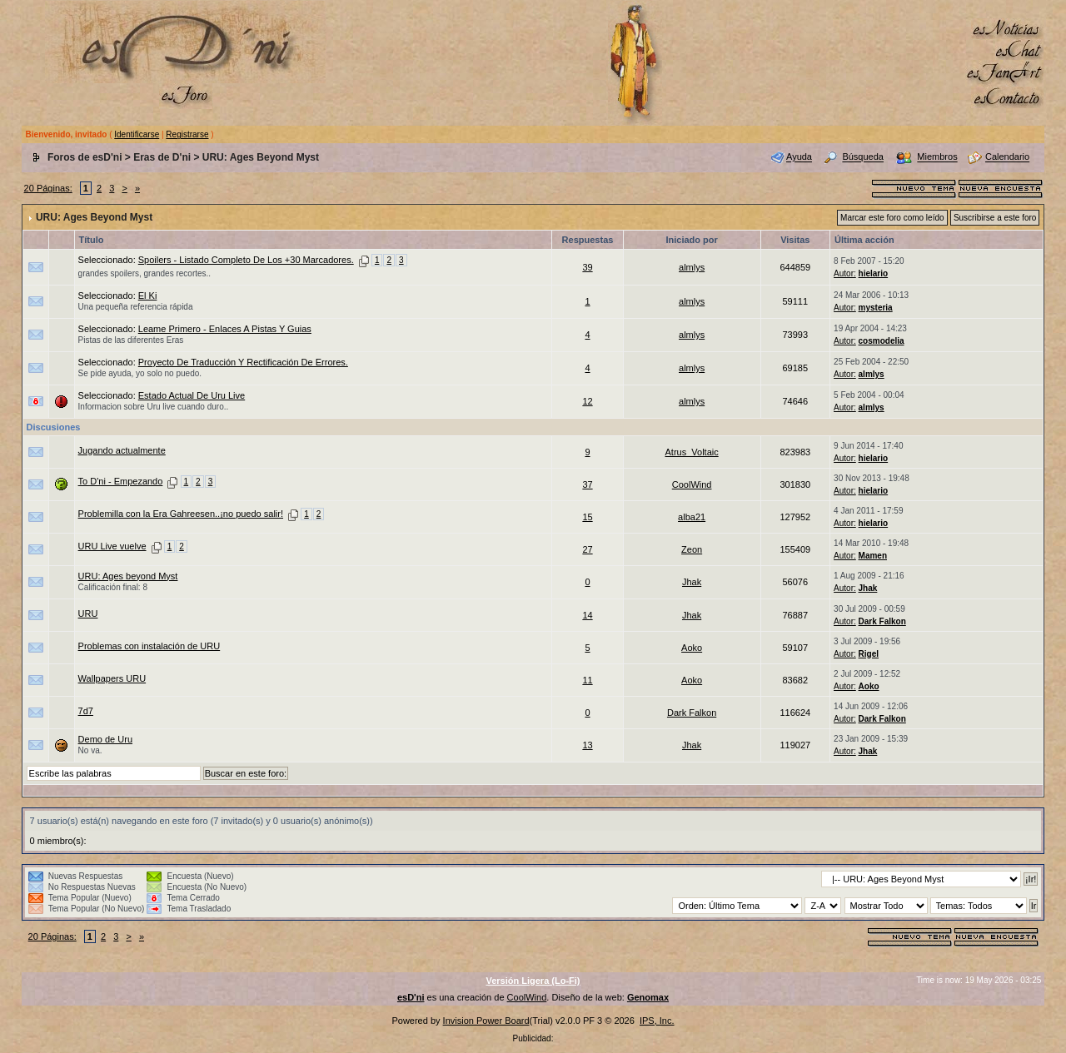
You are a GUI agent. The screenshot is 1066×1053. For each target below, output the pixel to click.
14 (587, 615)
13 (587, 745)
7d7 (85, 711)
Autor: (845, 273)
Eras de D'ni (162, 157)
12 (587, 401)
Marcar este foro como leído (892, 217)
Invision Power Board (486, 1021)
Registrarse (187, 134)
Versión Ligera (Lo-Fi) (533, 981)
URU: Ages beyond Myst (128, 576)
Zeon (691, 549)
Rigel (869, 653)
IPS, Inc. (657, 1021)
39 (587, 267)
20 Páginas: (48, 188)
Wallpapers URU (112, 678)
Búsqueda (863, 157)
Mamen (873, 555)
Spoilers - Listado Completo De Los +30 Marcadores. (246, 260)
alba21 (691, 517)
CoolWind (692, 484)
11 (587, 680)
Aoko (691, 648)
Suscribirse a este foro (995, 217)
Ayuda (799, 157)
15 (587, 517)
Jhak (691, 582)
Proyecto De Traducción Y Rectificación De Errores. (243, 362)
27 (587, 549)
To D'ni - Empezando (120, 481)
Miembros (937, 157)
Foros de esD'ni (84, 157)
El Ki (147, 296)
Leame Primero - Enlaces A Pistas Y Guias (224, 329)
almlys (692, 267)
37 (587, 484)
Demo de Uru (105, 739)
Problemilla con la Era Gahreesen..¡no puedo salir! (180, 514)
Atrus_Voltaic (692, 452)
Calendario (1007, 157)
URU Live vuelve (112, 546)
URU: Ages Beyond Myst (260, 157)
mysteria (876, 307)
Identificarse (136, 134)
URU (88, 613)
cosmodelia (881, 340)
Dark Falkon (882, 621)
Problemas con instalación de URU (149, 646)
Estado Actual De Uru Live (191, 395)
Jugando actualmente (122, 450)
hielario (874, 273)
